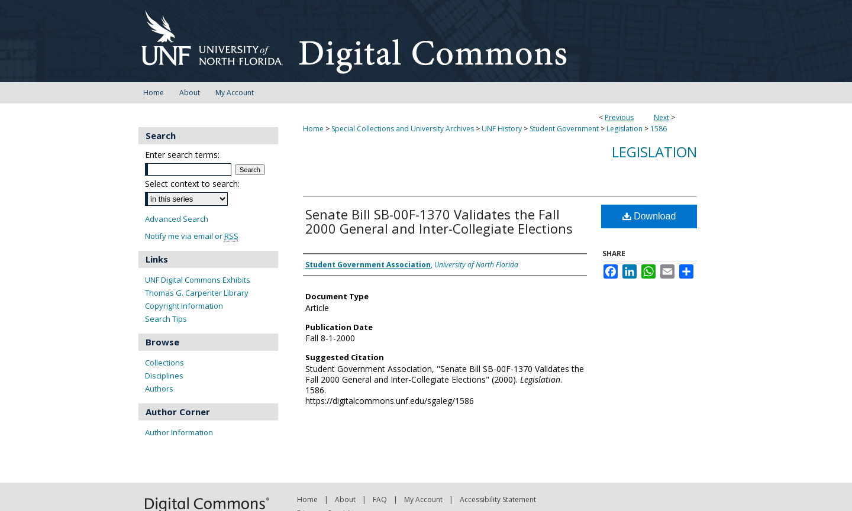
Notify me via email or (191, 236)
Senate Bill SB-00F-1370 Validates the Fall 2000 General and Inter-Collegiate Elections (439, 221)
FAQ (380, 499)
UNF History (502, 129)
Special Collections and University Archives (402, 129)
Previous (619, 117)
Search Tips (166, 318)
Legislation (624, 129)
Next (661, 117)
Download (649, 216)
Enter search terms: (182, 154)
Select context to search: (192, 183)
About (345, 499)
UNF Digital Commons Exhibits (197, 279)
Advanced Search (176, 219)
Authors (159, 388)
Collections (164, 362)
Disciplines (164, 375)
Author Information (179, 432)
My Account (423, 499)
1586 (658, 129)
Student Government (564, 129)
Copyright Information (184, 305)
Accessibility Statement (498, 499)
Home (313, 129)
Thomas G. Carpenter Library (196, 292)
